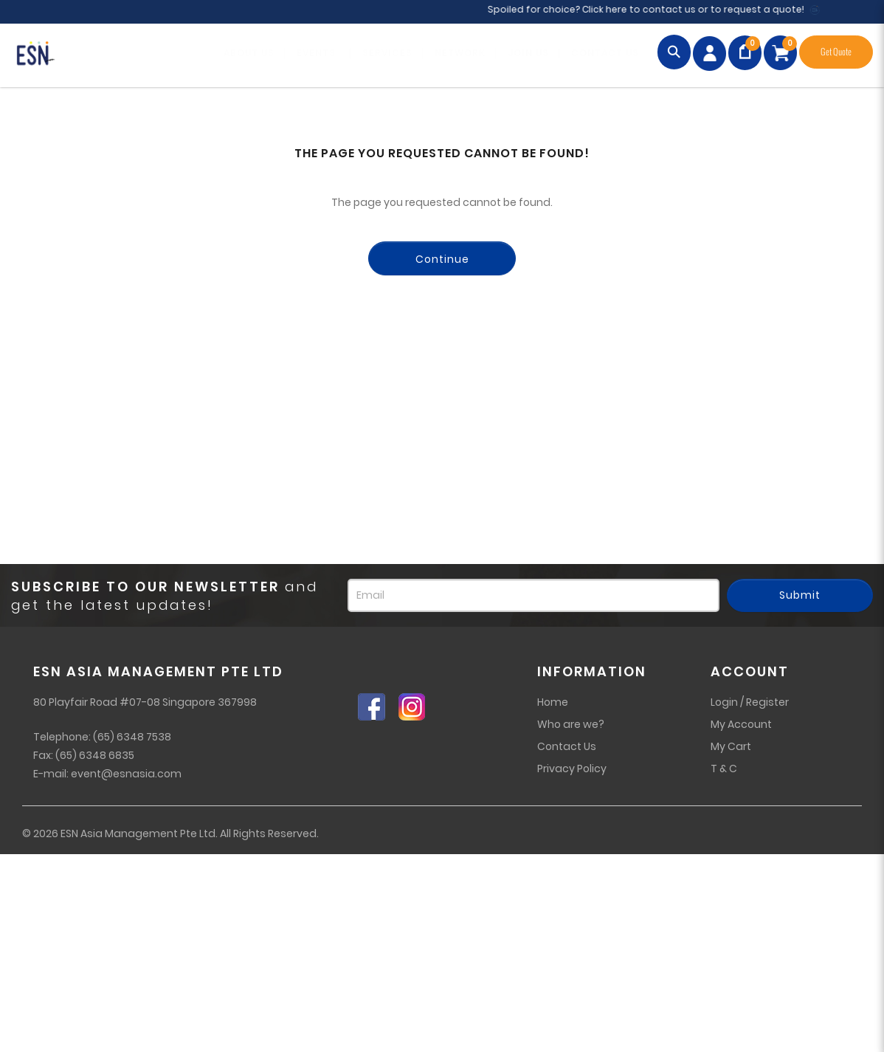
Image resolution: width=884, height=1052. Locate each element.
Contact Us (566, 746)
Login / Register (750, 702)
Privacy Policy (572, 768)
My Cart (731, 746)
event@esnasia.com (126, 773)
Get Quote (836, 52)
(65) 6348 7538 (132, 736)
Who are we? (570, 724)
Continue (442, 259)
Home (552, 702)
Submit (800, 595)
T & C (724, 768)
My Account (741, 724)
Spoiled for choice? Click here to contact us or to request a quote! (654, 9)
